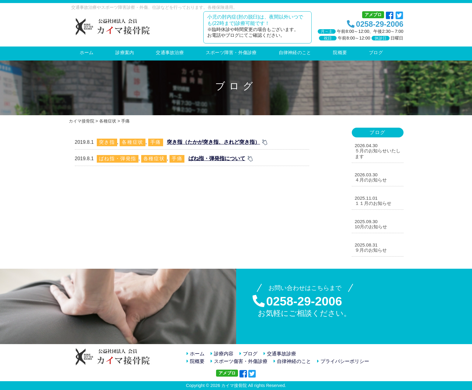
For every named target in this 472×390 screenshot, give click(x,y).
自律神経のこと (292, 361)
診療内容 (222, 353)
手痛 (155, 142)
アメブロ (373, 14)
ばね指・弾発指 (117, 158)
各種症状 (132, 142)
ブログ (248, 353)
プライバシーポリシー (343, 361)
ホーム (196, 353)
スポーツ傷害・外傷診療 (239, 361)
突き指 (107, 142)
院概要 (196, 361)
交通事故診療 (280, 353)
